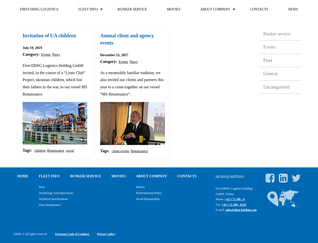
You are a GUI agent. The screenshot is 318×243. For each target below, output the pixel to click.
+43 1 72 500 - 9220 (234, 204)
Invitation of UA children (49, 35)
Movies (173, 9)
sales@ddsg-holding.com (241, 210)
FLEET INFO (88, 9)
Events (45, 54)
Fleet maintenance (50, 205)
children (40, 150)
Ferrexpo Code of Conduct (72, 234)
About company (215, 9)
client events (120, 151)
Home (22, 176)
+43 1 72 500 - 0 (234, 199)
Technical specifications (53, 199)
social (70, 150)
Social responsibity (148, 199)
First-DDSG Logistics (39, 9)
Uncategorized (276, 87)
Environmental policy (149, 193)
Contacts (259, 9)
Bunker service (132, 9)
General (270, 73)
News (293, 9)
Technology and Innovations (56, 193)
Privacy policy (106, 234)
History (140, 187)
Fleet (267, 60)
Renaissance (55, 150)
